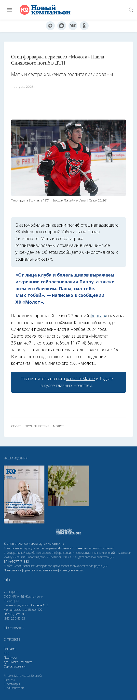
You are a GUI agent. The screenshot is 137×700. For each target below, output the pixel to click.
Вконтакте (25, 662)
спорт (16, 426)
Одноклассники (15, 666)
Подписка (10, 658)
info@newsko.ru (14, 628)
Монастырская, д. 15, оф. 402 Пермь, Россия (23, 612)
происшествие (37, 426)
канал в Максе (80, 378)
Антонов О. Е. (40, 605)
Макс (14, 662)
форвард (98, 316)
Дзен (7, 662)
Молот (58, 426)
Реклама (9, 649)
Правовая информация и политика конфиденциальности (43, 570)
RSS (6, 653)
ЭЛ (16, 561)
